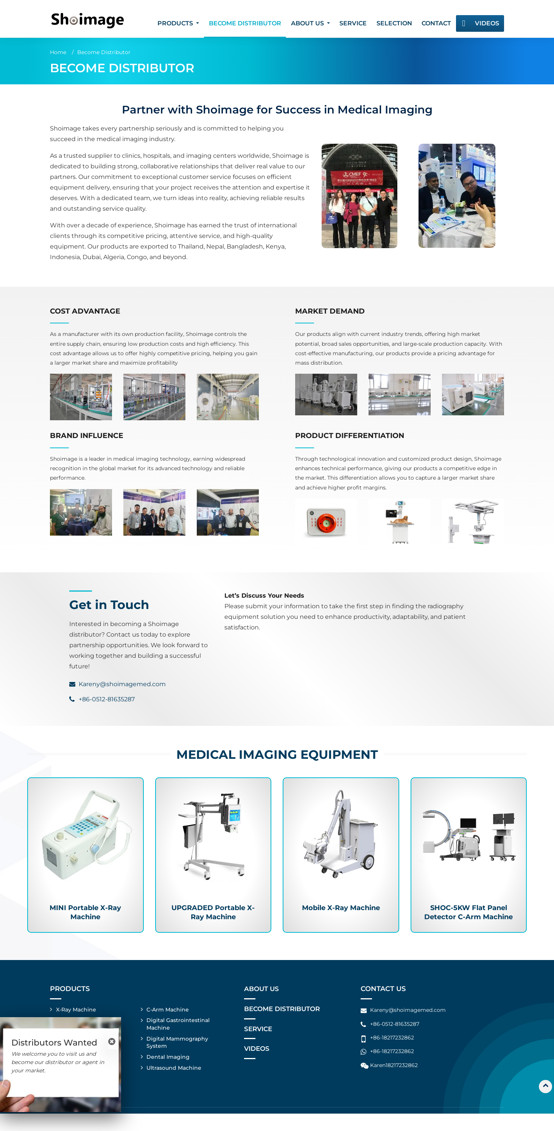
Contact (436, 23)
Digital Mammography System (178, 1058)
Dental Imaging (168, 1073)
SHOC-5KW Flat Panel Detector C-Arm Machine (468, 919)
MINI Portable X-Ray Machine (85, 914)
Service (353, 23)
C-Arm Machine (168, 1024)
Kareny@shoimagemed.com (122, 684)
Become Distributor (245, 23)
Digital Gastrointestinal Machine (178, 1039)
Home (58, 52)
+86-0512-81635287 (107, 699)
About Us (262, 1004)
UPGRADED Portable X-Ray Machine (213, 914)
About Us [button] (308, 23)
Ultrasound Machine (174, 1084)
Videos (487, 23)
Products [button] (176, 23)
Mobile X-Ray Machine (341, 909)
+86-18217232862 (392, 1052)
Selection (394, 23)
